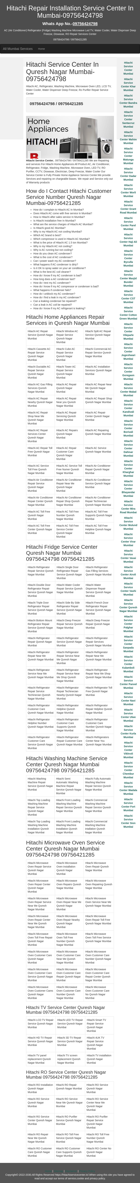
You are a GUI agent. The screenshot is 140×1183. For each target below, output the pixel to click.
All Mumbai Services (18, 49)
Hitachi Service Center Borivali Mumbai (128, 428)
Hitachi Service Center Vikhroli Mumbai (128, 750)
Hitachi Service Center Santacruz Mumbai (128, 119)
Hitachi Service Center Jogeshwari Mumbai (128, 351)
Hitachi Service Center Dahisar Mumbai (128, 448)
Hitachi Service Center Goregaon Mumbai (128, 371)
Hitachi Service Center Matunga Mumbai (128, 156)
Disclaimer (71, 1171)
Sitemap (58, 1171)
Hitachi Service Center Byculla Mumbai (128, 258)
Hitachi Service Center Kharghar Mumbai (128, 468)
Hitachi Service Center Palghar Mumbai (128, 624)
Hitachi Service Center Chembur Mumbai (128, 770)
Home (41, 48)
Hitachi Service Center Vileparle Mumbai (128, 331)
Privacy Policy (87, 1171)
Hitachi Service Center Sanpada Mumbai (128, 644)
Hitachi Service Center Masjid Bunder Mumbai (128, 278)
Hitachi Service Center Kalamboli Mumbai (128, 664)
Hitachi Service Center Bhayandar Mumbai (128, 488)
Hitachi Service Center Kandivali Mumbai (128, 408)
